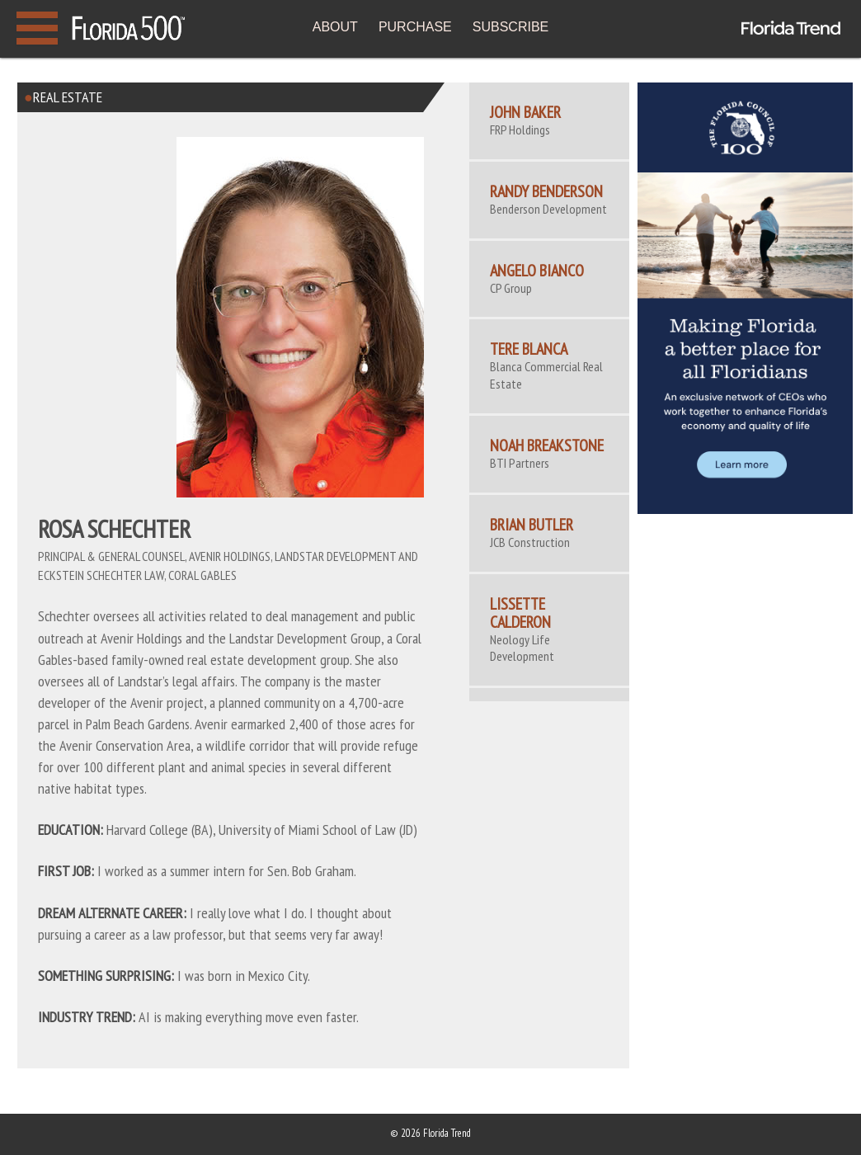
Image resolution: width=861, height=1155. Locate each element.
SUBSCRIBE (510, 27)
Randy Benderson (546, 191)
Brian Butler (531, 524)
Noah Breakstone (547, 445)
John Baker (525, 112)
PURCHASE (415, 27)
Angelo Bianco (537, 270)
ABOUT (335, 27)
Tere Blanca (528, 349)
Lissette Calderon (520, 613)
